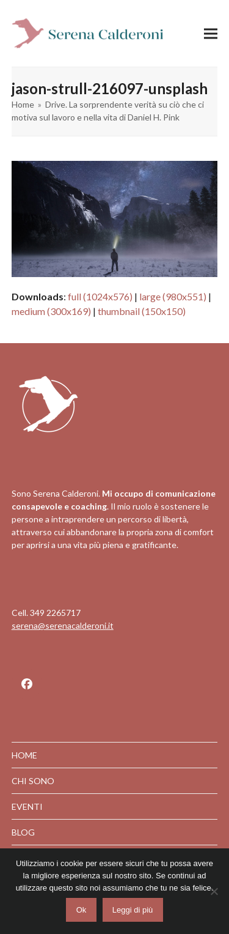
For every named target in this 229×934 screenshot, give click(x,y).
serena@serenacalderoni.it (63, 625)
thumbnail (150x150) (142, 311)
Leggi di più (132, 909)
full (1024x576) (100, 296)
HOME (24, 755)
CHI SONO (33, 781)
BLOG (23, 832)
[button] (210, 33)
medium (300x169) (51, 311)
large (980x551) (172, 296)
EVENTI (27, 806)
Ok (81, 909)
